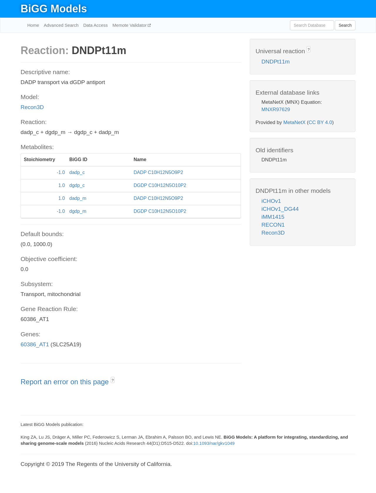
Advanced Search (61, 25)
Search (345, 25)
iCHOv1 (271, 201)
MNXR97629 (275, 109)
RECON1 (273, 225)
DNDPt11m (275, 62)
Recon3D (32, 107)
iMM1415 (272, 217)
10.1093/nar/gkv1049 (214, 443)
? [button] (113, 380)
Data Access (95, 25)
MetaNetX (294, 122)
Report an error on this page (66, 382)
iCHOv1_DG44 (280, 209)
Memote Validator (130, 25)
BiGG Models (54, 9)
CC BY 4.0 (320, 122)
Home (33, 25)
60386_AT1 (35, 344)
